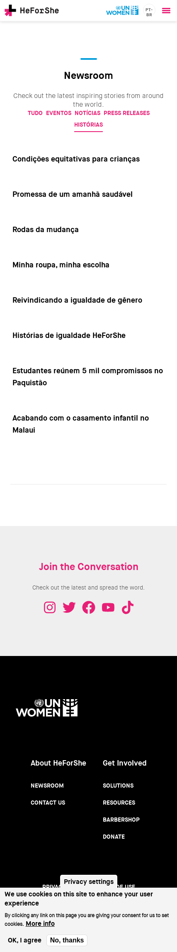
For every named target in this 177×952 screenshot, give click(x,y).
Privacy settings (89, 887)
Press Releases (127, 113)
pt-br (149, 11)
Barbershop (121, 819)
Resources (119, 802)
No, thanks (67, 946)
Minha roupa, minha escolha (60, 265)
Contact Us (48, 802)
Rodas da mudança (45, 230)
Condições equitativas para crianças (76, 159)
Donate (114, 836)
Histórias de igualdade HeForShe (69, 335)
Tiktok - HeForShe (127, 607)
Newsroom (47, 785)
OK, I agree (24, 946)
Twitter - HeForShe (69, 607)
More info (40, 929)
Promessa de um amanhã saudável (72, 194)
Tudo (35, 113)
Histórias (88, 124)
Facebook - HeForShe (88, 607)
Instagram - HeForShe (49, 607)
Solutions (118, 785)
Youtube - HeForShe (108, 607)
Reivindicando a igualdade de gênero (77, 300)
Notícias (87, 113)
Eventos (58, 113)
